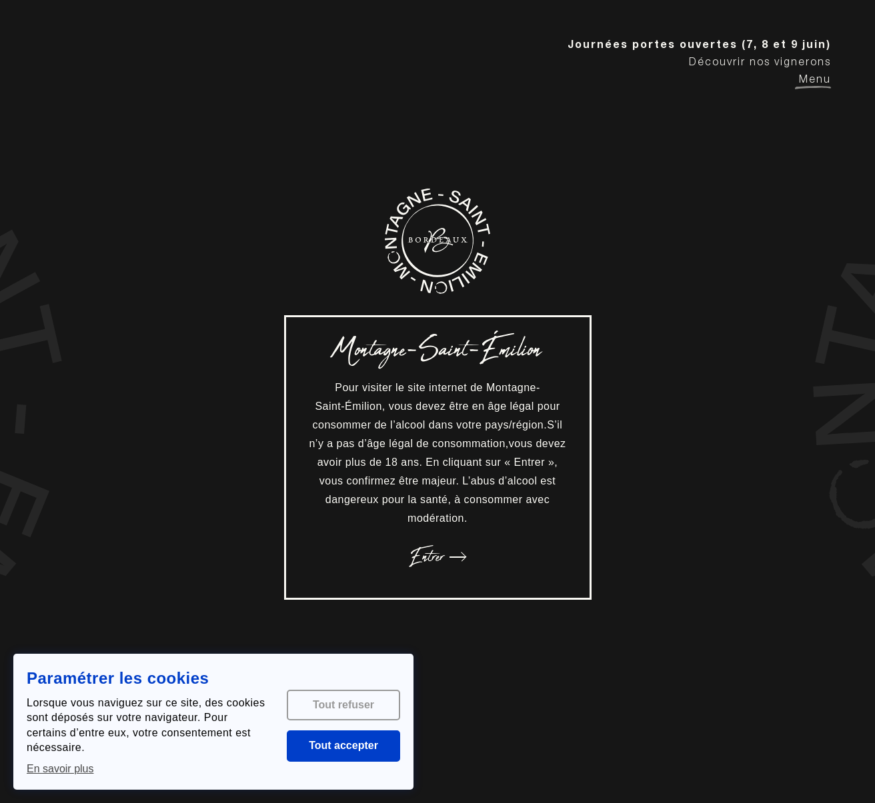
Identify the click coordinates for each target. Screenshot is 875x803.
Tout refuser (343, 704)
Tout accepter (343, 745)
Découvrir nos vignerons (760, 63)
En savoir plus (60, 768)
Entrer (437, 557)
